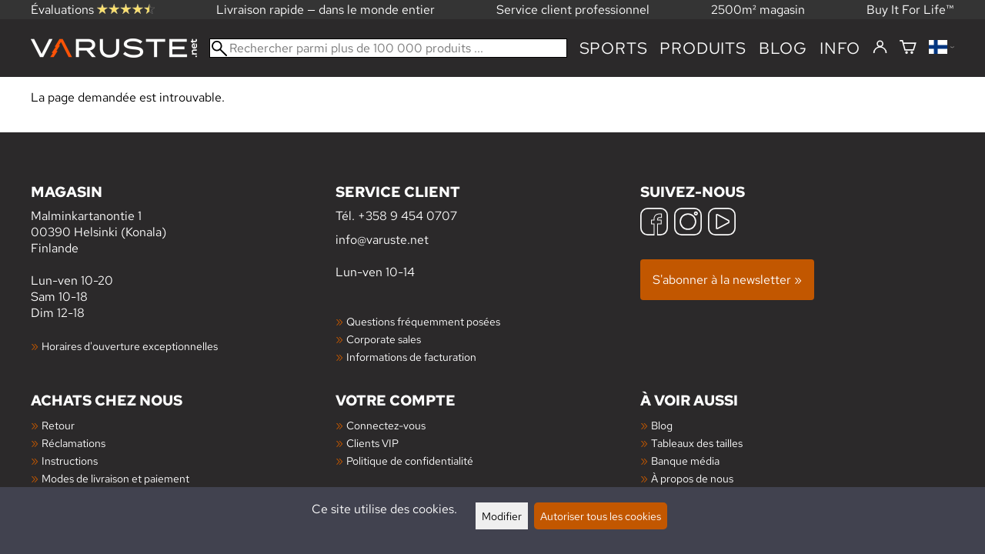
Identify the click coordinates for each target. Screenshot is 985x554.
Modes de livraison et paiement (115, 478)
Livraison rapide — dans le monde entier (325, 10)
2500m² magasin (758, 10)
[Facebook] (654, 223)
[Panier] (908, 48)
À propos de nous (692, 478)
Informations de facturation (411, 356)
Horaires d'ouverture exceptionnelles (130, 346)
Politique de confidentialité (409, 460)
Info (840, 48)
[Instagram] (688, 223)
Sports (613, 48)
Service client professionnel (572, 10)
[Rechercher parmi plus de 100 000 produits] (388, 48)
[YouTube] (722, 223)
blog (783, 48)
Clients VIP (372, 443)
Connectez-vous (386, 425)
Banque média (685, 460)
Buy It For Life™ (910, 10)
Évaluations (93, 10)
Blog (662, 425)
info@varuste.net (382, 240)
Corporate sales (383, 339)
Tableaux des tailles (697, 443)
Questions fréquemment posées (423, 321)
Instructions (70, 460)
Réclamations (73, 443)
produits (702, 48)
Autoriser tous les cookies (600, 516)
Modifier (502, 516)
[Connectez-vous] (880, 47)
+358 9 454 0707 (407, 216)
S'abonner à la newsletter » (727, 280)
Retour (58, 425)
